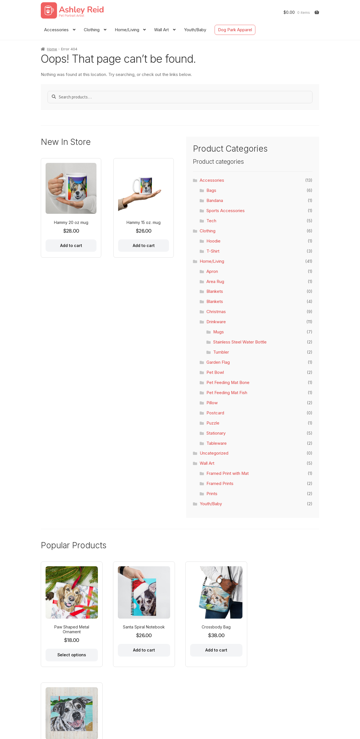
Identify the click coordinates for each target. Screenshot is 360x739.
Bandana (214, 200)
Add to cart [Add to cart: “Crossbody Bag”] (215, 649)
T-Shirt (212, 251)
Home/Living (127, 29)
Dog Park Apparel (235, 29)
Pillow (212, 402)
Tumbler (221, 352)
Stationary (216, 433)
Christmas (216, 311)
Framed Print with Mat (227, 473)
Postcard (215, 412)
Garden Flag (218, 362)
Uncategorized (214, 453)
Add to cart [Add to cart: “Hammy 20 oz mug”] (71, 245)
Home (52, 49)
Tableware (216, 443)
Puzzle (212, 423)
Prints (211, 493)
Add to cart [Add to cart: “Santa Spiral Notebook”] (143, 649)
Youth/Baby (195, 29)
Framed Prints (219, 483)
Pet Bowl (215, 372)
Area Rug (215, 281)
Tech (211, 220)
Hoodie (213, 241)
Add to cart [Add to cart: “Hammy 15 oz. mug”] (144, 245)
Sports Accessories (225, 210)
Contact (83, 709)
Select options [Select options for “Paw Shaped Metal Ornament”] (71, 654)
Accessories (56, 29)
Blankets (214, 291)
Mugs (218, 331)
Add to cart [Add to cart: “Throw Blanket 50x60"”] (287, 649)
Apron (212, 271)
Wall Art (161, 29)
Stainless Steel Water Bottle (240, 342)
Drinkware (216, 321)
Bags (211, 190)
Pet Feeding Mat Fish (226, 392)
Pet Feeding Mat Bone (227, 382)
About (64, 709)
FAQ (100, 709)
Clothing (92, 29)
